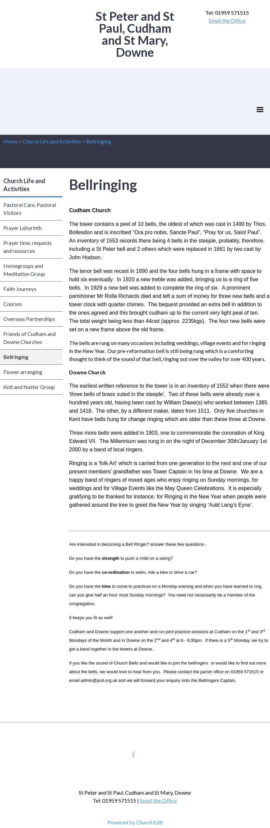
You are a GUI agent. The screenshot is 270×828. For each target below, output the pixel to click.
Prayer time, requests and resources (27, 247)
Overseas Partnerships (29, 319)
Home (10, 141)
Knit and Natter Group (29, 387)
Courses (12, 304)
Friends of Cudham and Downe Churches (29, 338)
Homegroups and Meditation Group (24, 270)
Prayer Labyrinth (22, 228)
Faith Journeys (19, 289)
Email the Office (227, 20)
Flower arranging (22, 372)
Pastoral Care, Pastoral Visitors (29, 208)
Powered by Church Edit (135, 822)
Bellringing (98, 141)
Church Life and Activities (52, 141)
